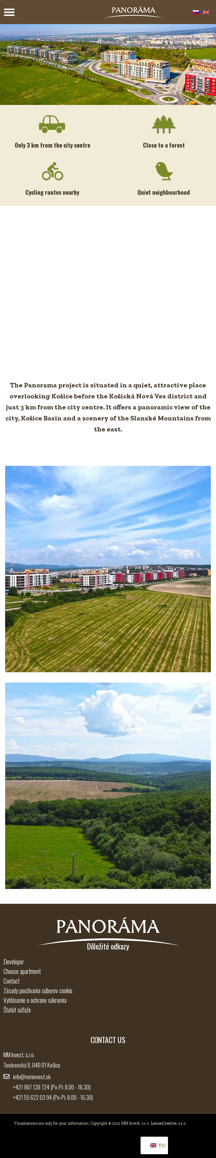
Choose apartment (22, 971)
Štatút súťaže (17, 1009)
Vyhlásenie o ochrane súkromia (35, 1000)
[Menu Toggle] (9, 12)
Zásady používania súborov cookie (37, 990)
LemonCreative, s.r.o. (169, 1123)
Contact (11, 980)
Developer (13, 961)
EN (155, 1145)
